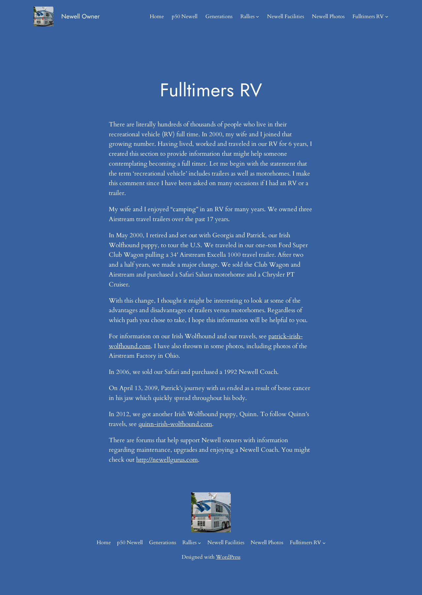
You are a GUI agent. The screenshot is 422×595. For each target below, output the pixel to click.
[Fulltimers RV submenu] (386, 16)
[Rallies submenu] (257, 16)
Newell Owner (80, 16)
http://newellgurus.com (167, 459)
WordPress (228, 557)
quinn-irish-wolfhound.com (175, 424)
